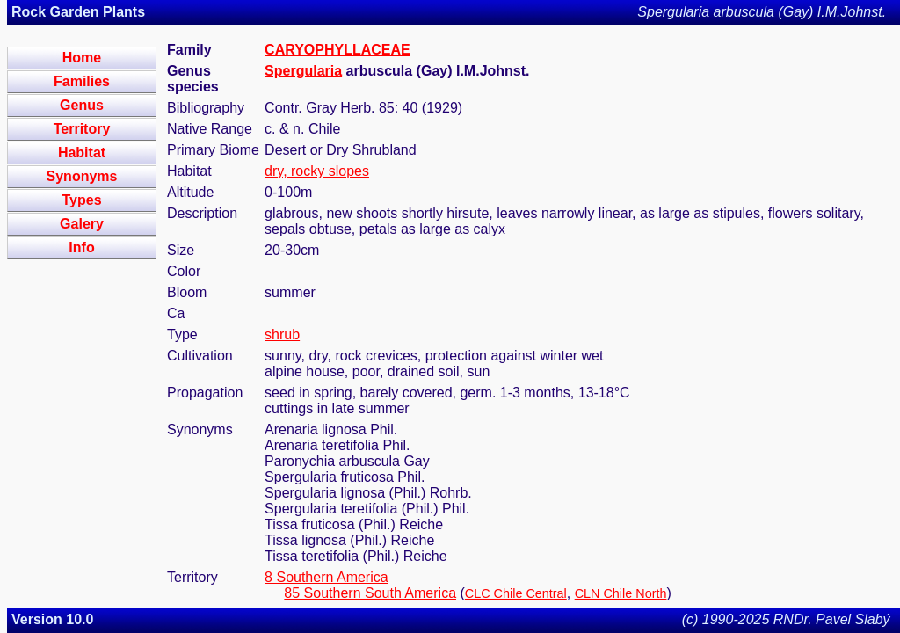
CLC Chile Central (516, 593)
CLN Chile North (621, 593)
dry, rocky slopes (317, 171)
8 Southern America (326, 577)
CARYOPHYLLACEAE (337, 49)
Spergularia (303, 70)
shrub (282, 334)
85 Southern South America (370, 593)
